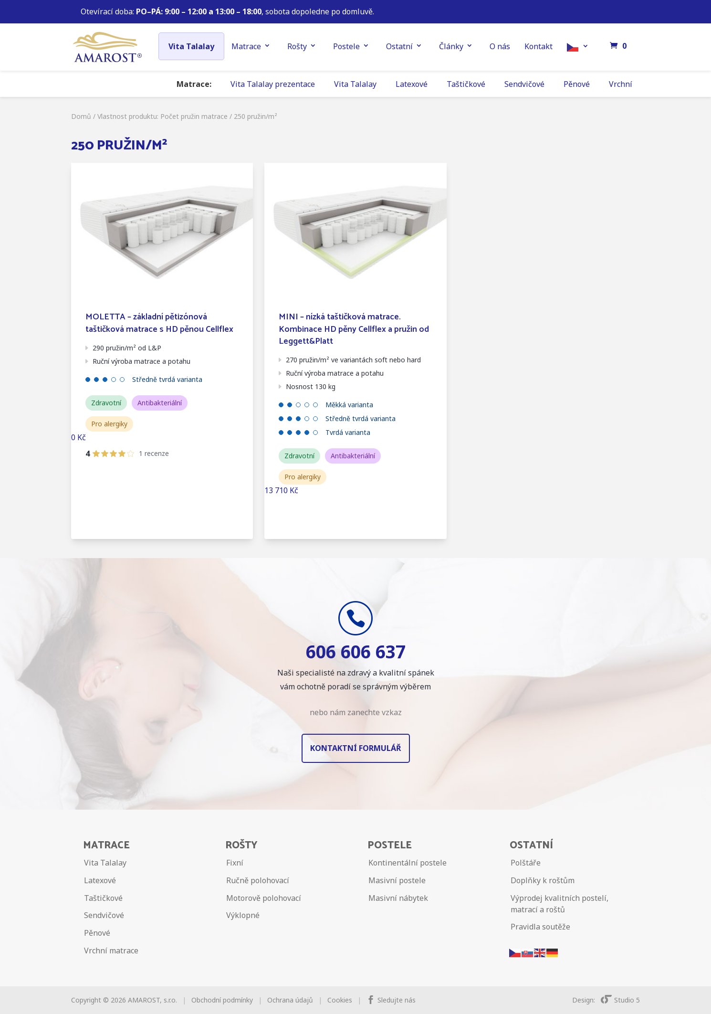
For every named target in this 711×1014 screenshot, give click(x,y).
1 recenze (154, 453)
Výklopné (243, 915)
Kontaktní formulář (355, 748)
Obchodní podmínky (222, 999)
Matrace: (194, 84)
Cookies (339, 999)
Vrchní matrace (111, 950)
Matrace (246, 46)
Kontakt (538, 46)
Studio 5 (620, 999)
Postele (346, 46)
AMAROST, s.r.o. (152, 999)
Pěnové (577, 84)
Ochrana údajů (290, 999)
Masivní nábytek (398, 898)
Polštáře (526, 862)
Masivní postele (397, 880)
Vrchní (620, 84)
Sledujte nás (396, 999)
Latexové (412, 84)
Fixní (234, 862)
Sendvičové (524, 84)
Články (451, 46)
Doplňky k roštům (543, 880)
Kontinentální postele (407, 862)
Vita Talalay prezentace (272, 84)
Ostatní (399, 46)
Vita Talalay (191, 46)
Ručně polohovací (257, 880)
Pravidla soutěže (540, 926)
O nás (500, 46)
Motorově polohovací (263, 898)
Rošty (297, 46)
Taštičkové (466, 84)
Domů (81, 116)
